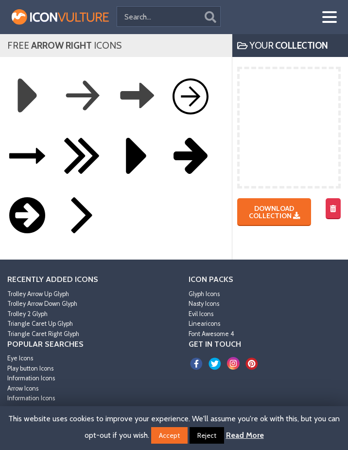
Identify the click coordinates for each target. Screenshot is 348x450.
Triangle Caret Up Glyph (40, 323)
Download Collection (274, 212)
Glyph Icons (204, 294)
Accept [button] (169, 435)
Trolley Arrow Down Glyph (42, 303)
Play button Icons (30, 368)
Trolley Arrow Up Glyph (38, 294)
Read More (245, 435)
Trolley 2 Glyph (27, 314)
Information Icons (31, 378)
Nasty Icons (204, 303)
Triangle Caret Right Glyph (43, 334)
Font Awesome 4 (211, 334)
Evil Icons (201, 314)
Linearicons (204, 323)
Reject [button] (206, 435)
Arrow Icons (22, 388)
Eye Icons (20, 358)
